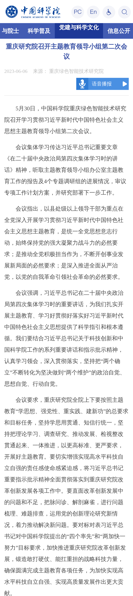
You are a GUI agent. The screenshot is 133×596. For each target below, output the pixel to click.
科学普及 (39, 31)
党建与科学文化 (79, 27)
